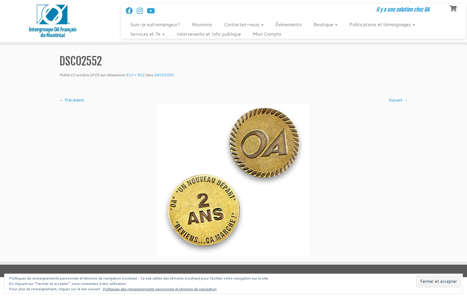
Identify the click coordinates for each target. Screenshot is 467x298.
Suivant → (398, 100)
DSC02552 (163, 74)
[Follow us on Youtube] (153, 11)
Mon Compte (267, 33)
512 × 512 (134, 74)
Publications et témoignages (382, 24)
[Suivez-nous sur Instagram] (142, 11)
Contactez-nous (244, 24)
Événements (288, 24)
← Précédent (71, 100)
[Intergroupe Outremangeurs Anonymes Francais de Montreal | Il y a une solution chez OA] (54, 21)
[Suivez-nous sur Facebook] (131, 11)
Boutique (325, 24)
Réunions (202, 24)
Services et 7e (147, 33)
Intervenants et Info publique (209, 33)
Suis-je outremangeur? (155, 24)
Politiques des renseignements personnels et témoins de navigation (160, 288)
